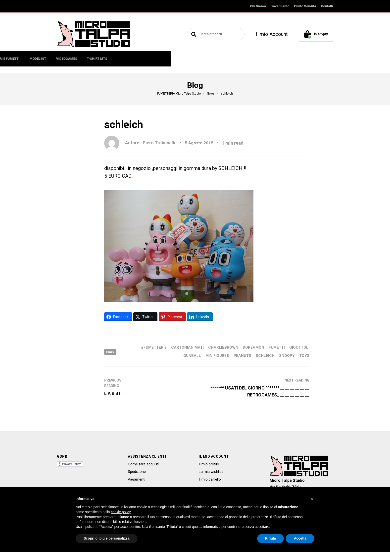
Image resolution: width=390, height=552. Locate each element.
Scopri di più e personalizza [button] (106, 538)
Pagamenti (136, 479)
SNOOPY (287, 355)
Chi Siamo (258, 6)
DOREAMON (253, 347)
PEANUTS (242, 355)
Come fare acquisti (143, 464)
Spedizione (137, 471)
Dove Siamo (280, 6)
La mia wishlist (211, 471)
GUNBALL (192, 355)
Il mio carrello (210, 479)
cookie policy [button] (121, 512)
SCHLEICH (265, 355)
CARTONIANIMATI (187, 347)
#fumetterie (154, 347)
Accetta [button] (300, 538)
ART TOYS (139, 58)
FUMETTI (277, 347)
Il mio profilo (209, 464)
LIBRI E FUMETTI (169, 58)
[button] (312, 499)
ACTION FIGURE (79, 58)
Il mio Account (272, 34)
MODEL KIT (200, 58)
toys (304, 355)
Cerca (193, 34)
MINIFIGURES (111, 58)
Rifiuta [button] (270, 538)
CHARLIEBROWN (223, 347)
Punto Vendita (305, 6)
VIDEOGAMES (228, 58)
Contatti (327, 6)
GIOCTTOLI (299, 347)
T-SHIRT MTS (259, 58)
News (110, 351)
